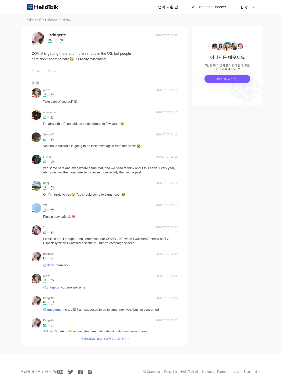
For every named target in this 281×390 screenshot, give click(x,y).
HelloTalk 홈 (34, 19)
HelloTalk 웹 (189, 371)
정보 (257, 371)
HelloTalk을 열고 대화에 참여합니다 (104, 338)
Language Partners (215, 371)
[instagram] (90, 372)
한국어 (245, 7)
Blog (247, 371)
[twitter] (70, 372)
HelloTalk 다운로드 (227, 79)
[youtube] (58, 372)
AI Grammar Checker (209, 7)
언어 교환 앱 (168, 7)
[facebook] (80, 372)
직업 (236, 371)
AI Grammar (151, 371)
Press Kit (170, 371)
